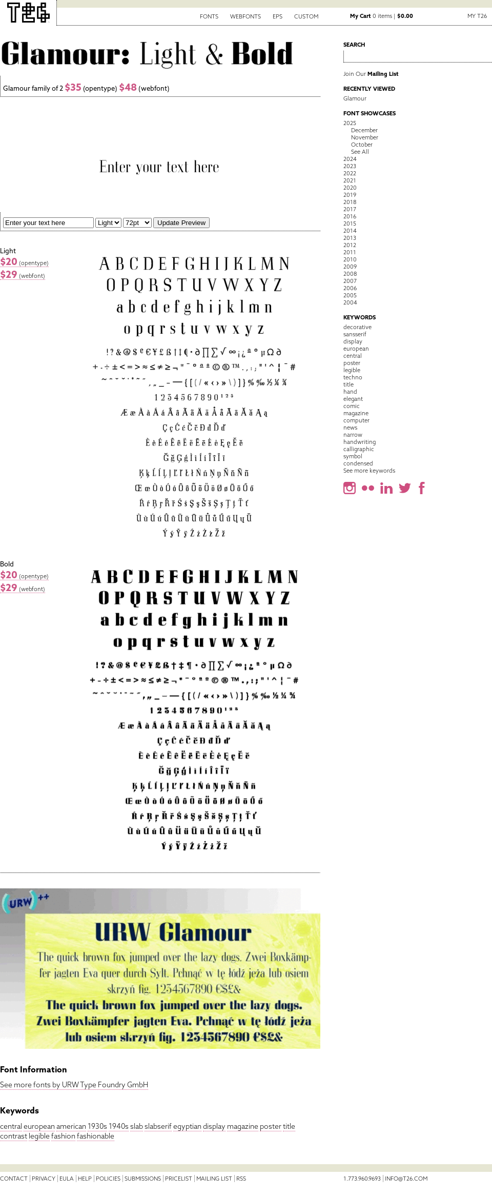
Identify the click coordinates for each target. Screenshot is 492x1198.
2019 (349, 194)
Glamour (354, 98)
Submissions (143, 1178)
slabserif (158, 1126)
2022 (349, 173)
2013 (349, 237)
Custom (306, 16)
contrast (13, 1136)
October (362, 144)
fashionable (95, 1136)
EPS (277, 16)
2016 (349, 216)
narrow (352, 434)
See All (360, 151)
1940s (119, 1126)
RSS (241, 1178)
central (11, 1126)
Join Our (371, 73)
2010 (350, 259)
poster (270, 1126)
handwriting (359, 441)
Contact (14, 1178)
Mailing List (214, 1178)
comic (351, 406)
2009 (350, 266)
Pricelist (178, 1178)
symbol (352, 456)
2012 (349, 245)
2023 (349, 166)
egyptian (187, 1126)
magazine (242, 1126)
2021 (349, 180)
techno (352, 377)
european (39, 1126)
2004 (350, 302)
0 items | (381, 15)
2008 (350, 273)
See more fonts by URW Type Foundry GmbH (74, 1084)
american (71, 1126)
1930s (97, 1126)
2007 (350, 281)
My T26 (477, 15)
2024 (350, 159)
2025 (349, 123)
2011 (349, 252)
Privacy (43, 1178)
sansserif (354, 334)
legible (39, 1136)
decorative (357, 327)
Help (85, 1178)
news (350, 427)
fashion (63, 1136)
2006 (350, 288)
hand (350, 391)
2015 (349, 223)
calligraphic (358, 449)
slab (136, 1126)
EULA (66, 1178)
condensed (358, 463)
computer (356, 420)
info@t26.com (406, 1178)
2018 (349, 202)
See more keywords (369, 470)
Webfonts (245, 16)
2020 (350, 187)
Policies (108, 1178)
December (364, 130)
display (214, 1126)
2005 (350, 295)
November (364, 137)
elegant (353, 398)
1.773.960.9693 (362, 1178)
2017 (349, 209)
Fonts (209, 16)
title (289, 1126)
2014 (350, 230)
